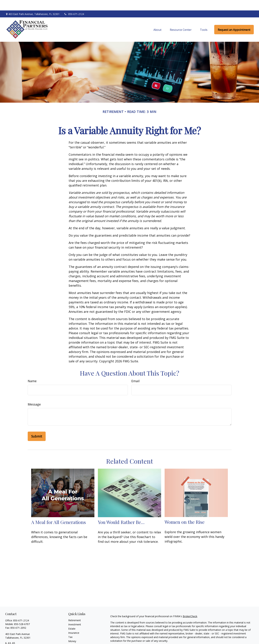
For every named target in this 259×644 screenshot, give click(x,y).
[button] (157, 19)
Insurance (73, 622)
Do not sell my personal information (212, 640)
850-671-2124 (74, 3)
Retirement (74, 609)
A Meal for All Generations (58, 511)
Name (32, 370)
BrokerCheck (190, 605)
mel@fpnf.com (13, 638)
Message (34, 394)
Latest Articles (76, 639)
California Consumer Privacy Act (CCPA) (225, 636)
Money (72, 630)
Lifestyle (73, 635)
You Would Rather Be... (121, 511)
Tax (70, 626)
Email (135, 370)
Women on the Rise (184, 511)
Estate (71, 618)
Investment (74, 614)
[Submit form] (37, 426)
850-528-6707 (22, 613)
